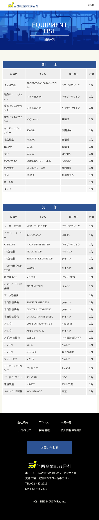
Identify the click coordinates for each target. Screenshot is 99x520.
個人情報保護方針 (71, 430)
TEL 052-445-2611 (36, 483)
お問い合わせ (49, 447)
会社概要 (22, 422)
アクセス (44, 422)
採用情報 (44, 430)
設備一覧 (66, 422)
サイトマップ (24, 430)
